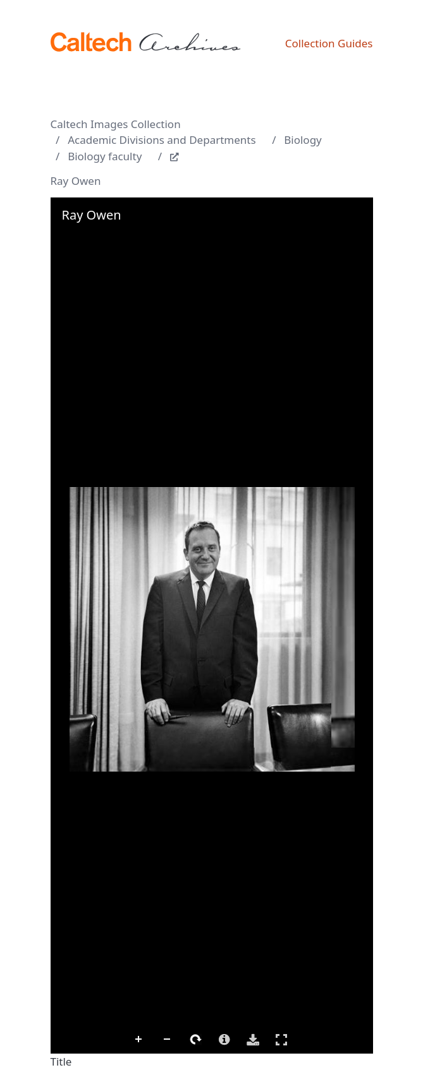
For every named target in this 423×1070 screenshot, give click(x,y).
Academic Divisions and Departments (162, 139)
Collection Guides (329, 43)
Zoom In (139, 1039)
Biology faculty (105, 156)
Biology (303, 139)
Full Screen (281, 1039)
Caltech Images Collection (116, 124)
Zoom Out (167, 1039)
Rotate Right (196, 1039)
